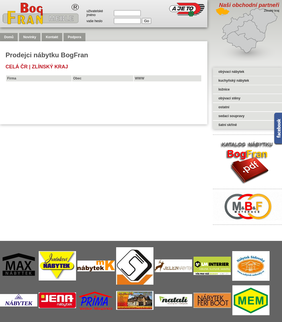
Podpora (74, 37)
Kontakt (52, 37)
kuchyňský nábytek (233, 81)
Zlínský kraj (50, 66)
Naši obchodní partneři (249, 5)
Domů (9, 37)
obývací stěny (229, 98)
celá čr (17, 66)
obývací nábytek (231, 72)
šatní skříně (227, 125)
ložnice (224, 89)
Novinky (29, 37)
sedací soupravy (231, 116)
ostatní (223, 107)
